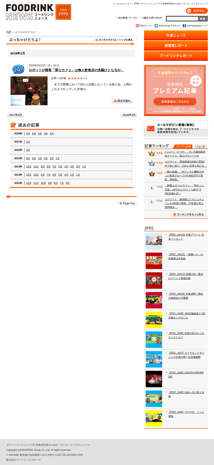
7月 (55, 166)
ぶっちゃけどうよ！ (71, 41)
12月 (28, 166)
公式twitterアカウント (168, 25)
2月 (52, 133)
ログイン (197, 11)
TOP (8, 32)
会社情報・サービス (127, 17)
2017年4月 (15, 114)
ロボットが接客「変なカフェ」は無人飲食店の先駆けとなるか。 (76, 70)
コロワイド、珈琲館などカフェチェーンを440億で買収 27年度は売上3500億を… (184, 203)
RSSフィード (144, 25)
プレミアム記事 (182, 146)
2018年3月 (129, 114)
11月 (36, 166)
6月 (28, 133)
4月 (40, 133)
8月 (49, 166)
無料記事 (200, 146)
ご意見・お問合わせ (151, 17)
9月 (43, 166)
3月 (46, 133)
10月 (36, 174)
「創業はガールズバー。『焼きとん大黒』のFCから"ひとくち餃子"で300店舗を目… (184, 189)
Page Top (127, 203)
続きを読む (122, 100)
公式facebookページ (195, 25)
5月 (34, 133)
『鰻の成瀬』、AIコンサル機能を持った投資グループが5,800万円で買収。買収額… (184, 175)
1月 (58, 158)
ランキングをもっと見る (188, 214)
